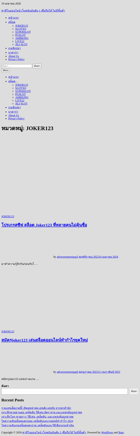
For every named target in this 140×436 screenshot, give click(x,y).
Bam (121, 432)
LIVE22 (19, 41)
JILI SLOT (21, 44)
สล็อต (11, 22)
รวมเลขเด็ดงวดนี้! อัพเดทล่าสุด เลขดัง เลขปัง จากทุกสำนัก (36, 408)
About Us (13, 56)
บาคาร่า (13, 52)
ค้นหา (5, 386)
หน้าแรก (13, 17)
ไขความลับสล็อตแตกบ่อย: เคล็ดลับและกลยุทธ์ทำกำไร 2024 (37, 421)
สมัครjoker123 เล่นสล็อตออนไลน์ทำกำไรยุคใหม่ (44, 340)
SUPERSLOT (23, 31)
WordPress (107, 432)
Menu (5, 70)
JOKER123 (21, 25)
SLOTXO (20, 28)
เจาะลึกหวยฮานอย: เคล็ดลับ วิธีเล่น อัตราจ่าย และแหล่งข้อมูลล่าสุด (41, 412)
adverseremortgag (67, 256)
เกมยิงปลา (14, 48)
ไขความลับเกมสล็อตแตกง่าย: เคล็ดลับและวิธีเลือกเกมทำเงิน (37, 425)
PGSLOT (20, 35)
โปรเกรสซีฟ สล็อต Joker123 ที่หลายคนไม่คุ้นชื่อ (44, 225)
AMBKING (21, 38)
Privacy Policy (16, 59)
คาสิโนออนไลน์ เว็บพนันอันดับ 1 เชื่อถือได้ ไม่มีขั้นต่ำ (33, 10)
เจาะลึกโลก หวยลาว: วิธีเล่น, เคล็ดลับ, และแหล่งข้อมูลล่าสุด (37, 416)
